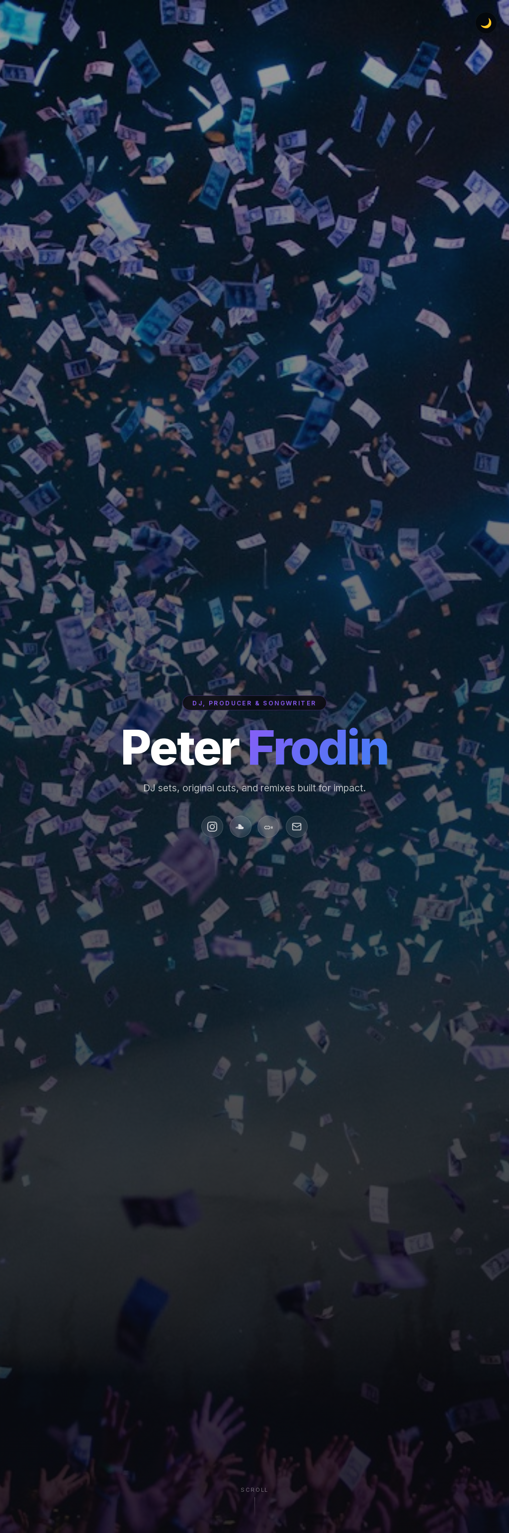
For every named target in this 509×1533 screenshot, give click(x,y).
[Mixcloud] (268, 827)
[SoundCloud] (241, 827)
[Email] (297, 827)
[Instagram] (212, 827)
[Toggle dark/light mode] (486, 23)
